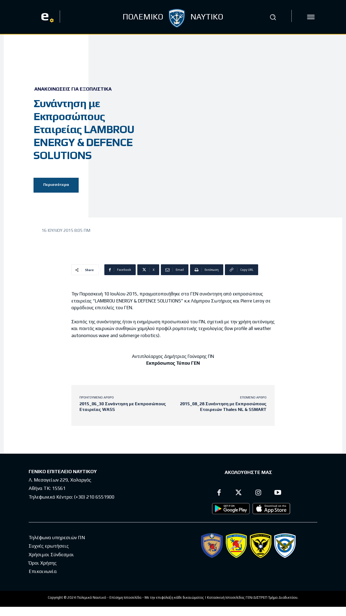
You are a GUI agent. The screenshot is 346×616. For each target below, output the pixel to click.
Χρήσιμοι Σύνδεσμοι (51, 554)
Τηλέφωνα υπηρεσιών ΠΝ (57, 538)
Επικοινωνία (43, 571)
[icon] (311, 17)
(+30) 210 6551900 (94, 497)
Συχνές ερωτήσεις (49, 546)
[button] (273, 17)
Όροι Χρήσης (43, 563)
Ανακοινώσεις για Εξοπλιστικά (73, 89)
